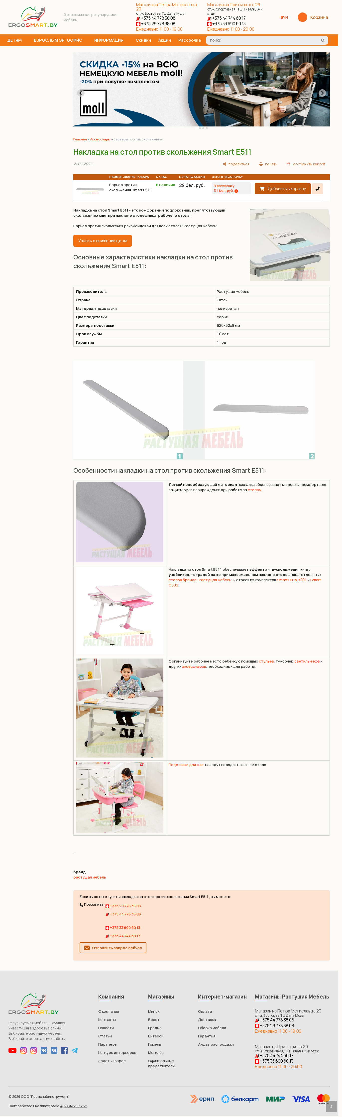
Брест (154, 1019)
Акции (164, 40)
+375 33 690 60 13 (226, 23)
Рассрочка (189, 40)
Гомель (154, 1044)
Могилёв (156, 1052)
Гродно (155, 1027)
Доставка (207, 1019)
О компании (108, 1011)
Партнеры (107, 1044)
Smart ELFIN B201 (292, 579)
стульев (266, 661)
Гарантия (206, 1036)
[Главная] (32, 25)
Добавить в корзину (287, 188)
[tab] (196, 128)
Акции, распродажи (216, 1044)
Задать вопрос (112, 1060)
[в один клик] (317, 188)
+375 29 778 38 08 (155, 23)
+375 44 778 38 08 (155, 18)
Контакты (107, 1019)
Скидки (143, 40)
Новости (106, 1027)
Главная (80, 139)
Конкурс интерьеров (117, 1052)
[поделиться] (236, 164)
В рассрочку (226, 188)
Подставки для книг (186, 764)
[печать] (268, 164)
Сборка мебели (212, 1027)
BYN (286, 17)
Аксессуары (100, 139)
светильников (307, 661)
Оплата (205, 1011)
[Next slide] (322, 93)
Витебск (155, 1036)
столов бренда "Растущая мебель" (201, 579)
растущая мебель (89, 877)
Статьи (105, 1036)
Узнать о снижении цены (102, 240)
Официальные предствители (161, 1063)
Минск (153, 1011)
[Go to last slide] (81, 93)
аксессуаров (194, 666)
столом (254, 489)
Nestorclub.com (75, 1106)
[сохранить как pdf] (306, 164)
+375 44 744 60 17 (226, 18)
